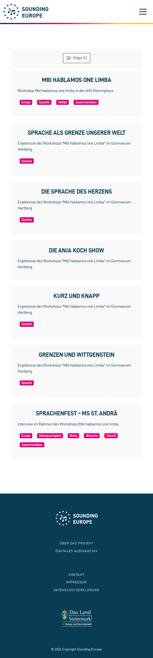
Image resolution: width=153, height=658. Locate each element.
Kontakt (76, 574)
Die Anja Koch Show (76, 250)
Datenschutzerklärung (77, 590)
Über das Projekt (76, 543)
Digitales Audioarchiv (76, 551)
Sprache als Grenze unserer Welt (77, 132)
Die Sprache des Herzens (76, 191)
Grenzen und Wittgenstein (76, 354)
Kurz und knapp (76, 295)
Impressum (76, 582)
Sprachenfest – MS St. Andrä (76, 413)
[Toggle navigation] (143, 11)
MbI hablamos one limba (76, 79)
